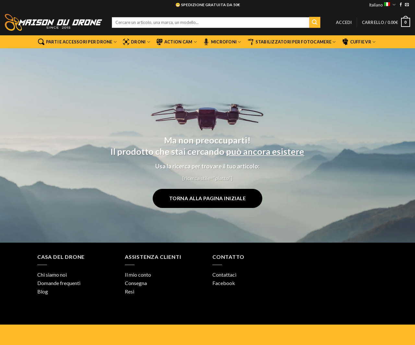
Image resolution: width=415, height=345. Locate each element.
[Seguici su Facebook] (401, 5)
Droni (136, 42)
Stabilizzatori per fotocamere (291, 42)
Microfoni (222, 42)
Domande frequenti (58, 283)
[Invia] (314, 22)
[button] (344, 22)
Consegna (136, 283)
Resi (129, 291)
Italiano (382, 5)
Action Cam (176, 42)
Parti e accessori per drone (77, 42)
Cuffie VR (359, 42)
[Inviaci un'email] (407, 5)
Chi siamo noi (52, 274)
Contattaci (224, 274)
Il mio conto (138, 274)
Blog (42, 291)
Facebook (223, 283)
